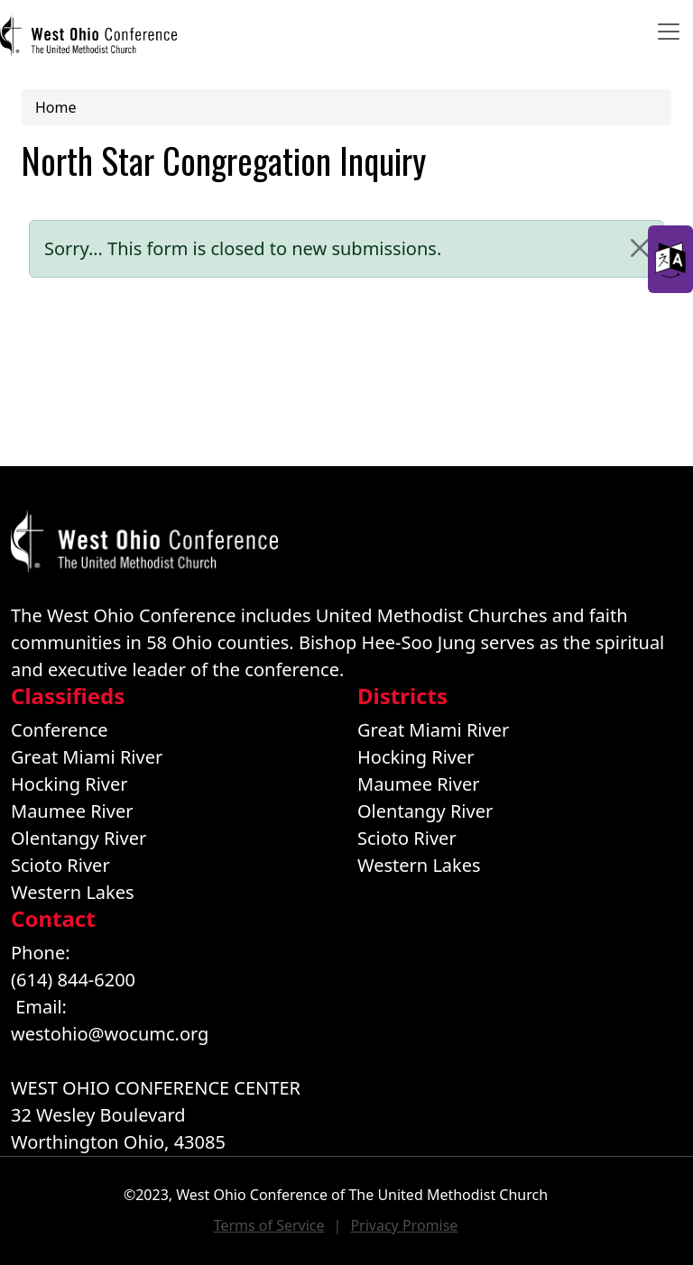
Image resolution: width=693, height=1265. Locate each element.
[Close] (639, 248)
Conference (59, 730)
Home (56, 107)
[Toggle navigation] (668, 31)
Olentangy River (78, 838)
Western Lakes (72, 892)
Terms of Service (269, 1225)
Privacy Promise (403, 1225)
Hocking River (69, 784)
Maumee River (72, 811)
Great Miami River (86, 757)
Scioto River (60, 865)
